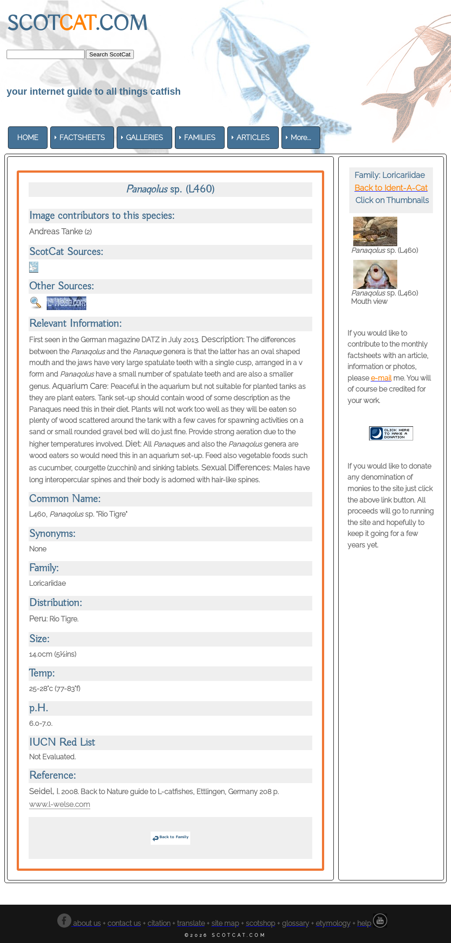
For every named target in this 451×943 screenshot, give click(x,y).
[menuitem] (28, 137)
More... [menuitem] (301, 137)
